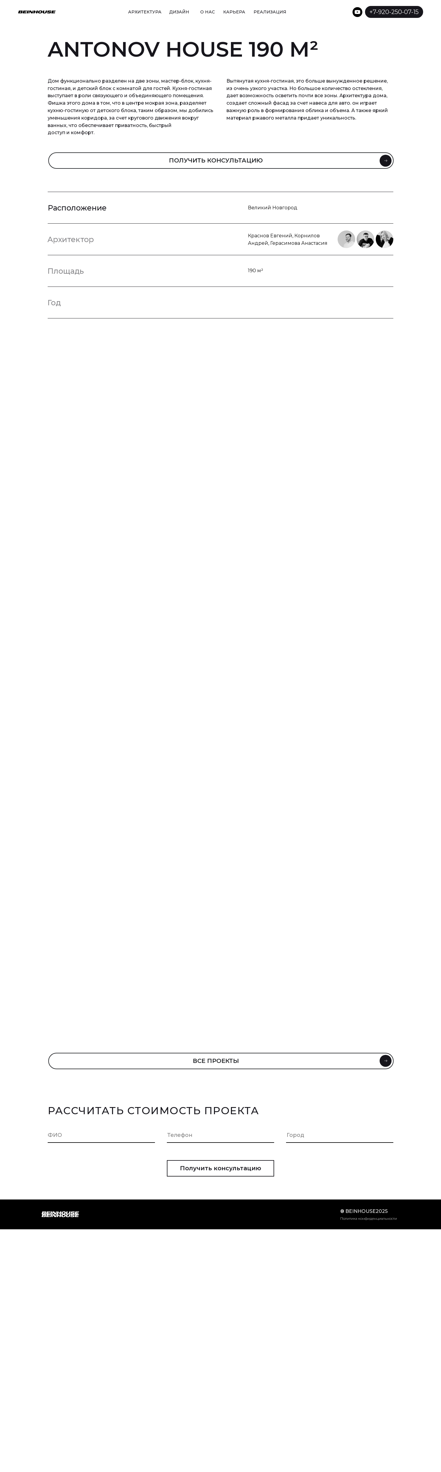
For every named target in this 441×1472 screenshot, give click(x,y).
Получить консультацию (220, 1168)
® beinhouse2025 (364, 1211)
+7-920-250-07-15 (394, 12)
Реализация (270, 12)
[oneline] (343, 1135)
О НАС (207, 12)
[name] (104, 1135)
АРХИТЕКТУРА (145, 12)
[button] (221, 160)
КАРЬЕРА (234, 12)
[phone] (224, 1135)
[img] (306, 12)
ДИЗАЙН (179, 12)
